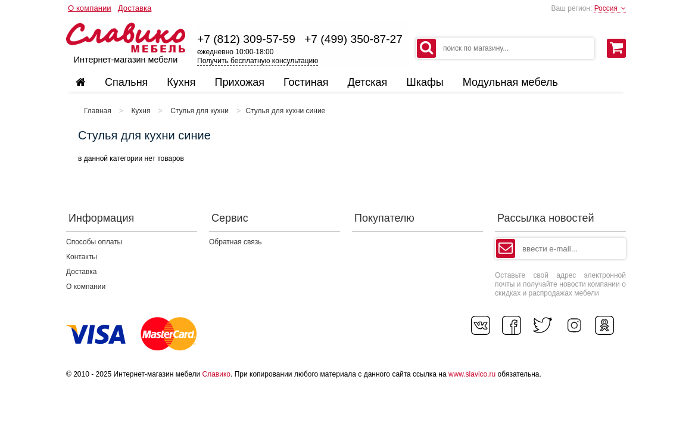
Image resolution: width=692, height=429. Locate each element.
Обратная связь (235, 242)
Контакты (81, 257)
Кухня (140, 111)
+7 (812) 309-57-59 (246, 39)
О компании (89, 8)
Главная (97, 111)
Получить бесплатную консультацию (257, 61)
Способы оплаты (94, 242)
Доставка (135, 8)
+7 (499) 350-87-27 (353, 39)
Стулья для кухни (199, 111)
